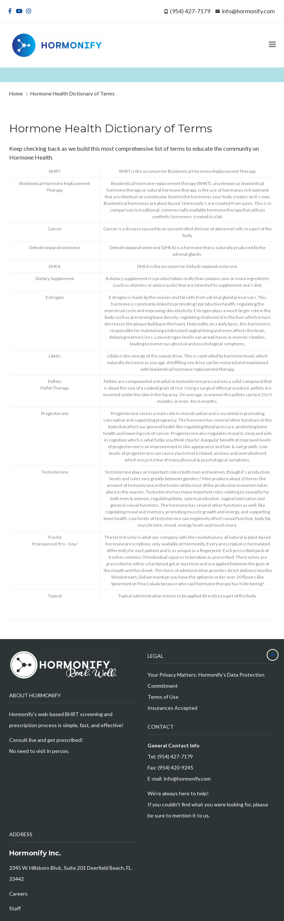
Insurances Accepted (172, 708)
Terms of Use (163, 697)
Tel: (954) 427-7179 (170, 756)
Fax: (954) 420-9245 (170, 767)
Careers (18, 893)
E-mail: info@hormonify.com (179, 778)
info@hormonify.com (248, 10)
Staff (15, 908)
